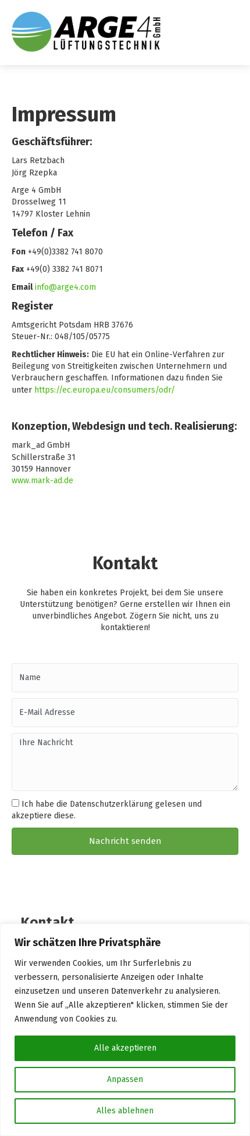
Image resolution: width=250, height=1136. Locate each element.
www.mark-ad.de (42, 481)
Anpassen (125, 1079)
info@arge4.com (65, 287)
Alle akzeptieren (125, 1048)
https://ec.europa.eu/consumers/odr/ (104, 390)
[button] (125, 841)
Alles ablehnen (125, 1111)
